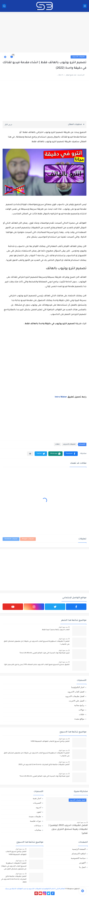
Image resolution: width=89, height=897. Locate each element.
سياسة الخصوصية (78, 858)
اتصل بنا (82, 867)
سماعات (37, 825)
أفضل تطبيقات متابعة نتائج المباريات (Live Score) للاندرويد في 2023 (44, 765)
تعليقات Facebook (11, 539)
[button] (71, 453)
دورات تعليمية (35, 821)
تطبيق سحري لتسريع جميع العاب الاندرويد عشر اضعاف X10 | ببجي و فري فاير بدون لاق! (37, 665)
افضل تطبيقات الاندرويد (74, 696)
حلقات (57, 444)
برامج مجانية (79, 705)
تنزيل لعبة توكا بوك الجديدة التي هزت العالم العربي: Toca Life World (45, 653)
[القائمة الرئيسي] (85, 6)
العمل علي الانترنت (76, 701)
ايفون (39, 812)
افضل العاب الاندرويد (76, 692)
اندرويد (38, 807)
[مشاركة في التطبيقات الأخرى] (30, 453)
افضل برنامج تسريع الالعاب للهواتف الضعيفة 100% (50, 741)
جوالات (81, 710)
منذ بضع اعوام (63, 627)
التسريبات (37, 803)
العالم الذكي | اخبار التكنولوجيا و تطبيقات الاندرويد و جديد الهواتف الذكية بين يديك (35, 889)
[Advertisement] (44, 32)
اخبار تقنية (37, 798)
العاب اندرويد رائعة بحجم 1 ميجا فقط (56, 630)
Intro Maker (61, 397)
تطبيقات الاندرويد (78, 57)
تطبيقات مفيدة (35, 816)
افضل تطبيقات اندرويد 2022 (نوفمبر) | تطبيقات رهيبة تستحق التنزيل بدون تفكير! (68, 829)
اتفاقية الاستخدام (79, 853)
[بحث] (4, 6)
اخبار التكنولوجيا (77, 687)
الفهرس (82, 863)
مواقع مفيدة (79, 719)
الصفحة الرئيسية (79, 849)
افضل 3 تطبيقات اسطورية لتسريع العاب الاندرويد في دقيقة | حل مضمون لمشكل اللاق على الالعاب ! (37, 643)
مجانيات (38, 830)
